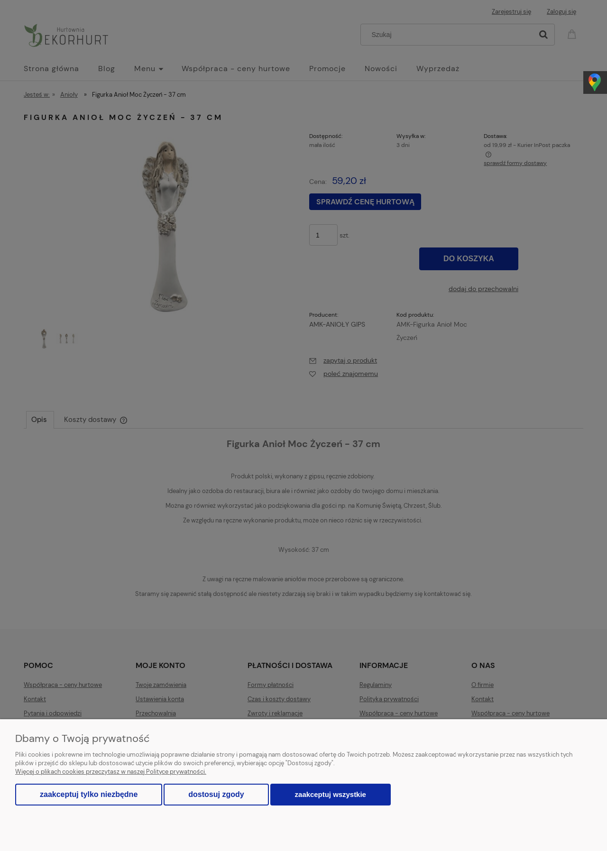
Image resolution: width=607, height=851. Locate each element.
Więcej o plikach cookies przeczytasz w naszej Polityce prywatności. (110, 772)
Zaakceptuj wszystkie (330, 794)
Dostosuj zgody (216, 794)
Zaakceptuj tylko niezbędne (89, 794)
